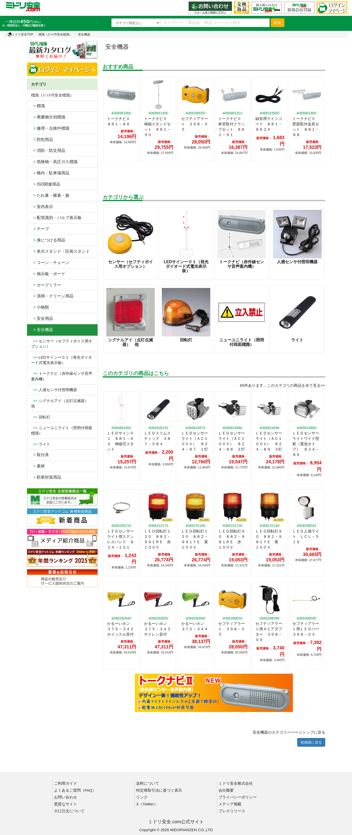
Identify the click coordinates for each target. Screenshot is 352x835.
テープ (40, 229)
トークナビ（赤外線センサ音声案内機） (61, 376)
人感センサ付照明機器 (54, 390)
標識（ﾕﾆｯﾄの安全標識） (55, 34)
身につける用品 (48, 240)
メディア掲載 (229, 804)
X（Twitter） (147, 804)
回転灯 (40, 417)
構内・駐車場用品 (50, 173)
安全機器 (84, 34)
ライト (40, 444)
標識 (38, 106)
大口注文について (69, 811)
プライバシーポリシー (237, 797)
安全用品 (42, 318)
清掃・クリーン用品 (52, 296)
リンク (142, 797)
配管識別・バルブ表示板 (56, 217)
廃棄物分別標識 (48, 117)
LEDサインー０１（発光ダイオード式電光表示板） (61, 360)
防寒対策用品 (46, 477)
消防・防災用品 (48, 150)
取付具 (40, 455)
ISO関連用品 (45, 184)
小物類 (40, 307)
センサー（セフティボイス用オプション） (61, 343)
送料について (147, 783)
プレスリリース (231, 811)
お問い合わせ (65, 797)
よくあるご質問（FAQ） (75, 790)
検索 (277, 23)
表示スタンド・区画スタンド (60, 251)
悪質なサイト (65, 804)
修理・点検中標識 (50, 128)
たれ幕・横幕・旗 (50, 195)
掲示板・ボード (48, 274)
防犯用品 (42, 139)
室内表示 (42, 206)
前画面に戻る (311, 742)
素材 (38, 466)
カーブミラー (46, 285)
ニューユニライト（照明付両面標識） (61, 430)
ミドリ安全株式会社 (235, 783)
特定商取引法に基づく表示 (159, 790)
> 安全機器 (42, 330)
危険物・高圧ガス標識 (54, 162)
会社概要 (226, 790)
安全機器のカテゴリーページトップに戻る (289, 732)
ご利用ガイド (65, 783)
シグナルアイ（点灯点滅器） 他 (61, 403)
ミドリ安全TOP (20, 34)
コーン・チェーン (50, 262)
